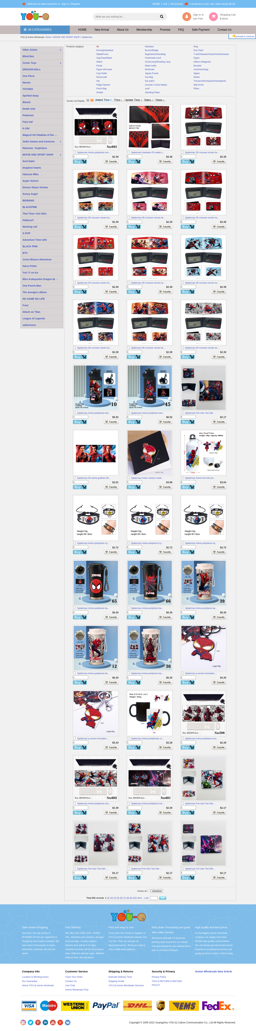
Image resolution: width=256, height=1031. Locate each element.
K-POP (26, 233)
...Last (146, 898)
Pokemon (28, 115)
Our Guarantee (29, 981)
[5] (118, 898)
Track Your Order (74, 977)
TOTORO (28, 89)
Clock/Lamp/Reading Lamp (158, 62)
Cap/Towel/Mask (104, 58)
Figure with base (104, 69)
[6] (121, 898)
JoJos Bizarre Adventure (37, 259)
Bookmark (150, 69)
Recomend (176, 3)
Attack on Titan (31, 311)
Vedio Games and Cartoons (39, 141)
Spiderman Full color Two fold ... (200, 413)
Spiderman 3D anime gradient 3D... (93, 478)
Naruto (27, 82)
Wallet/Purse (102, 54)
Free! (26, 305)
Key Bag (149, 77)
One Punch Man (32, 285)
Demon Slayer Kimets (35, 187)
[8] (127, 898)
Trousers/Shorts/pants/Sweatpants (210, 81)
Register (75, 3)
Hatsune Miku (31, 174)
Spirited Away (31, 95)
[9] (131, 898)
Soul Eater (29, 161)
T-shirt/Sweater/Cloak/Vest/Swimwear (211, 54)
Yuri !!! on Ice (30, 272)
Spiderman (87, 37)
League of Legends (34, 318)
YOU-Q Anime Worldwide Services (126, 985)
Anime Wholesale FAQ (76, 989)
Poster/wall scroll (153, 58)
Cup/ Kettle (101, 73)
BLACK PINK (30, 246)
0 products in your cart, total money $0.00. (213, 3)
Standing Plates (152, 92)
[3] (111, 898)
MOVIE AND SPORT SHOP (66, 37)
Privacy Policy (159, 977)
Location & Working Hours (35, 977)
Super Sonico (31, 180)
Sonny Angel (30, 194)
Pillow (196, 88)
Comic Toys (29, 62)
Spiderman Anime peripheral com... (93, 152)
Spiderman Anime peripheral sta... (93, 608)
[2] (108, 898)
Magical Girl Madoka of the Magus (43, 135)
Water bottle (150, 65)
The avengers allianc (35, 292)
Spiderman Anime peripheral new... (93, 413)
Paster (99, 65)
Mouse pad (101, 77)
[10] (135, 898)
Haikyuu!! (28, 220)
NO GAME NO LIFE (34, 298)
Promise (165, 29)
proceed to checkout (243, 36)
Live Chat (70, 985)
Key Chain (198, 50)
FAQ (181, 29)
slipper (197, 73)
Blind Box (28, 56)
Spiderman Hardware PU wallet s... (147, 152)
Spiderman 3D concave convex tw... (202, 152)
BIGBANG (28, 200)
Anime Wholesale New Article (213, 971)
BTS (25, 253)
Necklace (149, 46)
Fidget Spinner (103, 85)
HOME (156, 3)
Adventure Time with (35, 239)
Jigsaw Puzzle (151, 73)
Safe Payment (201, 29)
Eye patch (149, 81)
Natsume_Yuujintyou (35, 148)
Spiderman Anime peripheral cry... (93, 543)
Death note (29, 108)
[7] (124, 898)
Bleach (27, 102)
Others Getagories (202, 62)
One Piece (29, 76)
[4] (115, 898)
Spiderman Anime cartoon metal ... (147, 478)
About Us (122, 29)
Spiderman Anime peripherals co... (147, 738)
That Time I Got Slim (34, 213)
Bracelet (197, 65)
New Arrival (102, 29)
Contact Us (224, 29)
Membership (144, 29)
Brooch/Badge (151, 50)
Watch (99, 62)
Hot (165, 3)
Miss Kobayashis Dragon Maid (40, 279)
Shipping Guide (116, 981)
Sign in (65, 3)
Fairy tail (28, 121)
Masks (197, 77)
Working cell (30, 226)
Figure (197, 58)
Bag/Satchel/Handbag (155, 54)
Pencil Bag (101, 88)
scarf (147, 88)
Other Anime (30, 49)
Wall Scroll (199, 85)
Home (48, 37)
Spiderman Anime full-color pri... (200, 478)
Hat (98, 81)
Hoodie (99, 92)
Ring (196, 46)
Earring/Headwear (105, 50)
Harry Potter (30, 266)
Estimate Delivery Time (120, 977)
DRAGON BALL (32, 69)
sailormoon (29, 325)
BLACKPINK (30, 207)
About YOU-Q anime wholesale (38, 985)
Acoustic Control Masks (156, 85)
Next (139, 898)
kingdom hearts (32, 167)
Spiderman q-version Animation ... (201, 673)
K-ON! (26, 128)
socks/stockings (201, 69)
